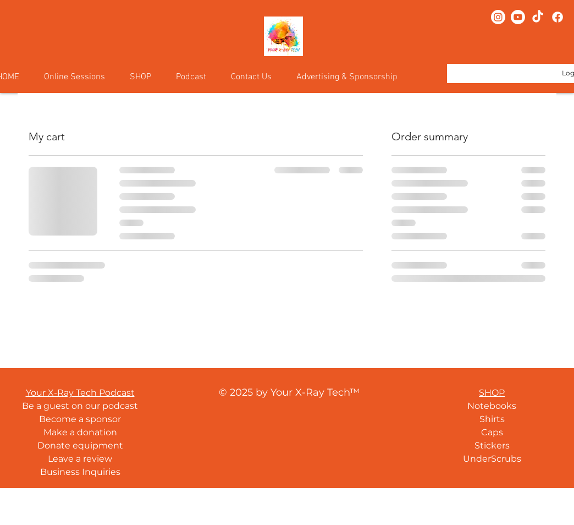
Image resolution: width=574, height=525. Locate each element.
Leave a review (80, 458)
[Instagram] (498, 17)
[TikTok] (538, 17)
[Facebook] (557, 17)
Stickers (492, 445)
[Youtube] (518, 17)
